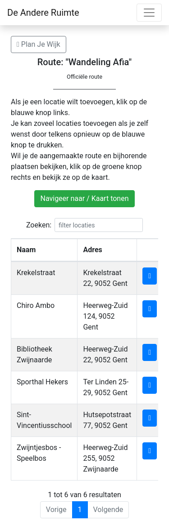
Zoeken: (84, 225)
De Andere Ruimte (43, 12)
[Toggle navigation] (149, 13)
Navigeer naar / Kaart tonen (84, 198)
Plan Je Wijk (38, 44)
